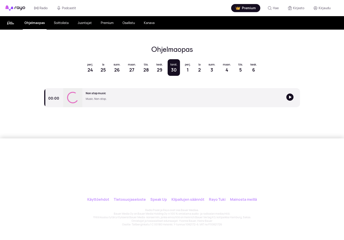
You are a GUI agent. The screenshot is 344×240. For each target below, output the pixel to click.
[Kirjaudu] (322, 8)
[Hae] (273, 8)
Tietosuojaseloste (130, 199)
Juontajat (85, 23)
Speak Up (158, 199)
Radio (41, 8)
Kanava (149, 23)
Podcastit (66, 8)
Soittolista (61, 23)
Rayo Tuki (217, 199)
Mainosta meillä (243, 199)
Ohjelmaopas (34, 23)
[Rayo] (158, 159)
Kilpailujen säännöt (187, 199)
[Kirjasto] (296, 8)
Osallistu (129, 23)
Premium (107, 23)
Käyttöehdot (98, 199)
